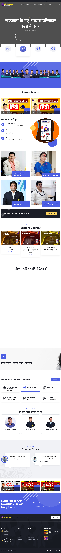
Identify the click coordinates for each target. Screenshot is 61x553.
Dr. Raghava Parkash (10, 429)
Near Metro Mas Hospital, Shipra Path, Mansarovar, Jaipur (9, 541)
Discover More (52, 213)
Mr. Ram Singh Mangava (51, 429)
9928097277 (6, 531)
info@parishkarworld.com (9, 535)
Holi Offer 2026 (52, 537)
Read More (55, 379)
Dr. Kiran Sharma (30, 429)
